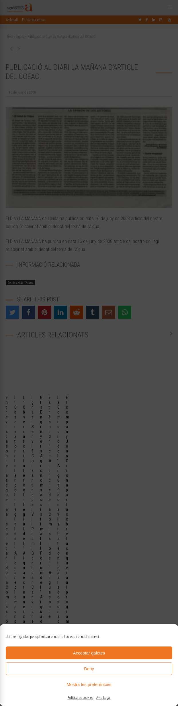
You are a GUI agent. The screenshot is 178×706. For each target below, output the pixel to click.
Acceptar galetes (89, 652)
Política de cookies (80, 698)
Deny (89, 668)
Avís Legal (103, 698)
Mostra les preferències (89, 684)
